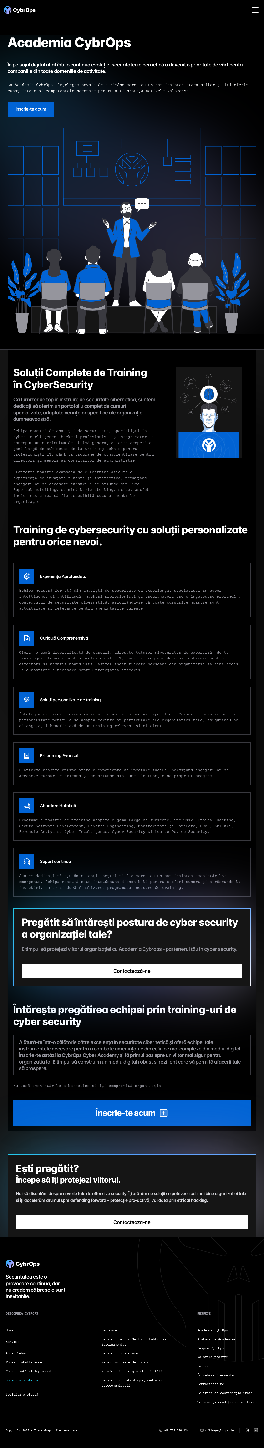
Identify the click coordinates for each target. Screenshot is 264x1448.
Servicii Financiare (120, 1353)
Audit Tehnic (17, 1353)
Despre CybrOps (210, 1348)
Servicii (13, 1342)
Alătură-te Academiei (216, 1339)
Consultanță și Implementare (31, 1371)
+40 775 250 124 (175, 1430)
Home (9, 1330)
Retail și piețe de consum (125, 1362)
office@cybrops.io (219, 1430)
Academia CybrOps (212, 1330)
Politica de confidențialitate (225, 1393)
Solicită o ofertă (22, 1380)
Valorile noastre (212, 1357)
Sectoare (109, 1330)
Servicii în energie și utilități (132, 1371)
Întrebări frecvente (215, 1375)
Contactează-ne (210, 1384)
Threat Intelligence (24, 1362)
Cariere (204, 1366)
